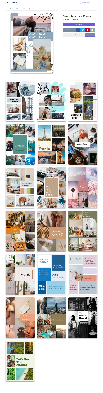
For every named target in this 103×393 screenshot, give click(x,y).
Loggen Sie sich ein (72, 2)
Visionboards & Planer (22, 8)
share (69, 30)
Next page (51, 390)
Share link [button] (90, 35)
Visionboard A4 (33, 8)
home (7, 8)
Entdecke (12, 8)
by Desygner (66, 19)
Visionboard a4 (74, 19)
